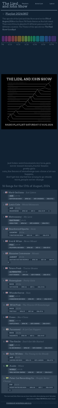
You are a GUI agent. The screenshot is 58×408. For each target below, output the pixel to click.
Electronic (14, 220)
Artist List (39, 3)
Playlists (25, 3)
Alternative (15, 272)
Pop (10, 385)
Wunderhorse (16, 293)
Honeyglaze (15, 280)
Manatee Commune (19, 253)
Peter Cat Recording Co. (22, 378)
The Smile (15, 341)
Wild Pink (15, 305)
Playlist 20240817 (17, 13)
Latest (52, 3)
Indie (11, 296)
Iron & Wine (15, 241)
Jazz (11, 196)
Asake (12, 366)
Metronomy (15, 217)
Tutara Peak (15, 268)
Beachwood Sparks (19, 229)
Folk (11, 245)
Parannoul (15, 329)
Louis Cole (14, 204)
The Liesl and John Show (14, 4)
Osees (12, 317)
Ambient (13, 257)
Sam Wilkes (16, 354)
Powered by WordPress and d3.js (18, 403)
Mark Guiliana (16, 192)
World (12, 369)
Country (13, 232)
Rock (11, 284)
